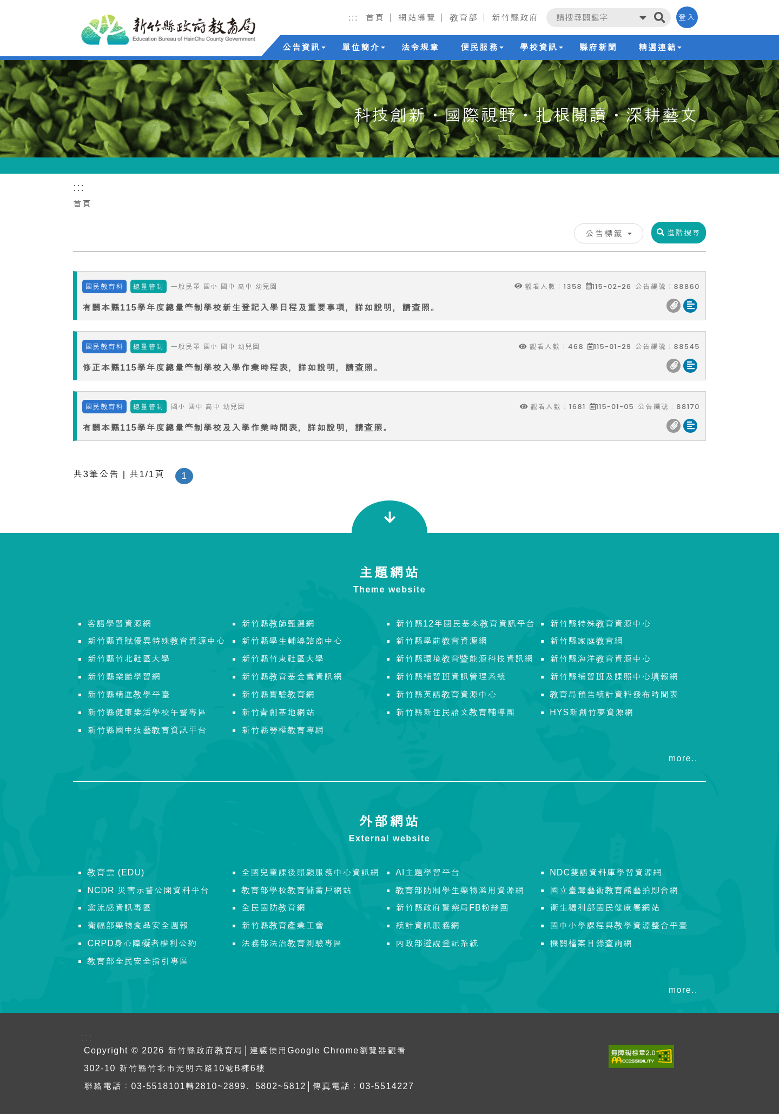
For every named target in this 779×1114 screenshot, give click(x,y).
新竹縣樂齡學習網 (124, 676)
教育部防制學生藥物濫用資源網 (459, 890)
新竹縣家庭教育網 (586, 640)
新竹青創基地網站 (278, 712)
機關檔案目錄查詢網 (591, 943)
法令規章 (420, 47)
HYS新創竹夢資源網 (591, 712)
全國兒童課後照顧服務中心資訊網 (310, 872)
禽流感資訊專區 (119, 907)
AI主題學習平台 (427, 872)
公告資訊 (304, 47)
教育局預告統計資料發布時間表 (614, 694)
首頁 (82, 203)
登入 (687, 17)
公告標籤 (608, 233)
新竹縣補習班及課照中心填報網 (614, 676)
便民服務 (482, 47)
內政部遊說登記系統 (436, 943)
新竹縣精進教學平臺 (128, 694)
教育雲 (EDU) (115, 872)
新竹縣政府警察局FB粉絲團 (452, 907)
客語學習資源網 (119, 623)
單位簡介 (363, 47)
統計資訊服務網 (427, 925)
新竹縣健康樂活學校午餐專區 (147, 712)
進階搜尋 (679, 232)
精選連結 (660, 47)
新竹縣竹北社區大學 (128, 658)
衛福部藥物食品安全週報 (137, 925)
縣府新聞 (598, 47)
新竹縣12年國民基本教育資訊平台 (465, 623)
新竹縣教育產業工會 (282, 925)
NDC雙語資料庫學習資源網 (606, 872)
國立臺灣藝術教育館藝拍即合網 (614, 890)
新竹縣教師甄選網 (278, 623)
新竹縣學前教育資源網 (441, 640)
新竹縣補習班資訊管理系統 (450, 676)
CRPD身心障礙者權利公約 (141, 943)
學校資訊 (541, 47)
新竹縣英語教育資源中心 (446, 694)
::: (353, 18)
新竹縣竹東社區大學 (282, 658)
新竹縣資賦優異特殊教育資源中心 (156, 640)
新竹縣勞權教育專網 (282, 730)
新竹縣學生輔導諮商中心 (291, 640)
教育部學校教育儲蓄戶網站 (296, 890)
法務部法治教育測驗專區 (291, 943)
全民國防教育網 (273, 907)
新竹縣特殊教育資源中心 (600, 623)
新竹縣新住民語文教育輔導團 (455, 712)
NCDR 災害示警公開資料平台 (148, 890)
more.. (683, 758)
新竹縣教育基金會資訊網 (291, 676)
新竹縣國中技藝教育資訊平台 (147, 730)
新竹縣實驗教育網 (278, 694)
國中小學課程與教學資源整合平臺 (619, 925)
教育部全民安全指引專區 (137, 961)
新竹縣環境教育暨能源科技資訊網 (464, 658)
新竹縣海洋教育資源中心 (600, 658)
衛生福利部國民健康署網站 (605, 907)
